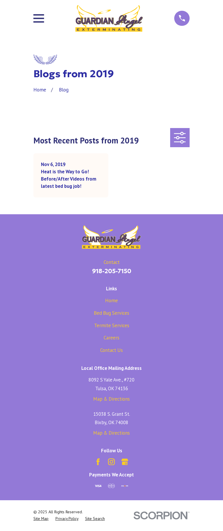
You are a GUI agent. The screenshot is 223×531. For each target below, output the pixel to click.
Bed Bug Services (111, 313)
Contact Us (111, 350)
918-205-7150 (111, 271)
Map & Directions (111, 399)
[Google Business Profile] (124, 461)
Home (111, 300)
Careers (111, 337)
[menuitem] (40, 518)
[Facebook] (98, 461)
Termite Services (111, 325)
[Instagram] (111, 461)
